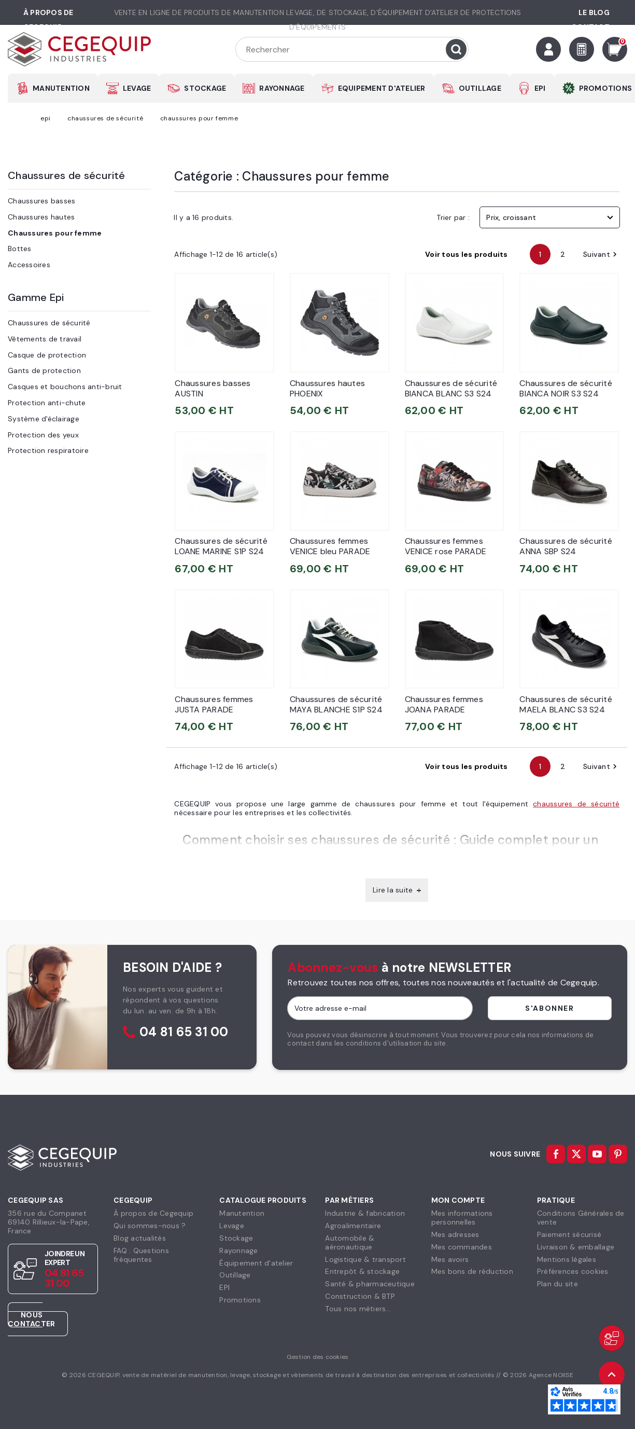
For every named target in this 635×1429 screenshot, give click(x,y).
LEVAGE (137, 88)
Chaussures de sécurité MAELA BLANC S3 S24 (565, 704)
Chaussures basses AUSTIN (212, 388)
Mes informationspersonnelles (462, 1217)
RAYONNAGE (281, 88)
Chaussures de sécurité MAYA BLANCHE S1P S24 (336, 704)
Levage (231, 1225)
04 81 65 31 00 (184, 1032)
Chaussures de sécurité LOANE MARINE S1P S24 (221, 546)
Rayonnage (238, 1250)
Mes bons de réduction (472, 1271)
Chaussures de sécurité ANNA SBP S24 (565, 546)
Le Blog (594, 12)
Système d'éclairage (43, 418)
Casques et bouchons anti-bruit (65, 386)
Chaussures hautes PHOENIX (327, 388)
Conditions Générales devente (581, 1217)
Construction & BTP (360, 1296)
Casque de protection (47, 355)
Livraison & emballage (575, 1247)
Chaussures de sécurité (66, 175)
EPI (540, 88)
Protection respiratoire (48, 450)
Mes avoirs (450, 1259)
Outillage (234, 1275)
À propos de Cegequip (153, 1213)
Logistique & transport (365, 1259)
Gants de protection (44, 370)
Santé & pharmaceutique (370, 1283)
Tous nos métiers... (358, 1308)
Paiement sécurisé (569, 1234)
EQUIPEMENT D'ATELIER (382, 88)
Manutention (241, 1213)
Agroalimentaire (353, 1225)
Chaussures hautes (41, 217)
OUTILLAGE (480, 88)
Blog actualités (140, 1238)
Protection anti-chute (47, 402)
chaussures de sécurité (576, 803)
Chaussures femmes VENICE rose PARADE (446, 546)
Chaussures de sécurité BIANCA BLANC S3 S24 (451, 388)
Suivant (601, 254)
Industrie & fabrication (365, 1213)
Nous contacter (31, 1319)
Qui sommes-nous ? (150, 1225)
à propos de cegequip (48, 20)
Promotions (240, 1299)
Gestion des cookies (318, 1357)
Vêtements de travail (44, 338)
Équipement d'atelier (256, 1263)
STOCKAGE (205, 88)
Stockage (236, 1238)
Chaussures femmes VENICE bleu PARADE (330, 546)
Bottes (20, 248)
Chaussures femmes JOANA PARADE (444, 704)
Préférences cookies (573, 1271)
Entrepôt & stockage (362, 1271)
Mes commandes (461, 1247)
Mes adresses (455, 1234)
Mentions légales (566, 1259)
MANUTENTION (61, 88)
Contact (590, 27)
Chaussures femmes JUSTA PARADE (214, 704)
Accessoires (29, 264)
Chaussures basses (41, 200)
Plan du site (557, 1283)
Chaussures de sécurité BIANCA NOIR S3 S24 (565, 388)
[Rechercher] (352, 49)
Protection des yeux (43, 434)
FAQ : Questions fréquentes (141, 1255)
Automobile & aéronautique (349, 1242)
